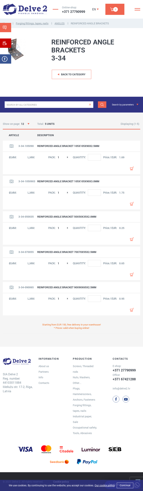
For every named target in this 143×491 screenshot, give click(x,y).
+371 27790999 (73, 11)
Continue (125, 485)
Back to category (73, 74)
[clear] (90, 104)
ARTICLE (14, 135)
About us (44, 366)
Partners (44, 371)
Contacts (44, 383)
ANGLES (60, 23)
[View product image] (11, 146)
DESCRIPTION (45, 135)
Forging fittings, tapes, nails (32, 23)
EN (94, 9)
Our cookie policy (105, 485)
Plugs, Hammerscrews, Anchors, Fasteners (84, 394)
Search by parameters (123, 104)
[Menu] (137, 9)
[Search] (102, 104)
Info (41, 377)
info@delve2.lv (121, 388)
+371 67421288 (124, 379)
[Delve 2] (25, 9)
